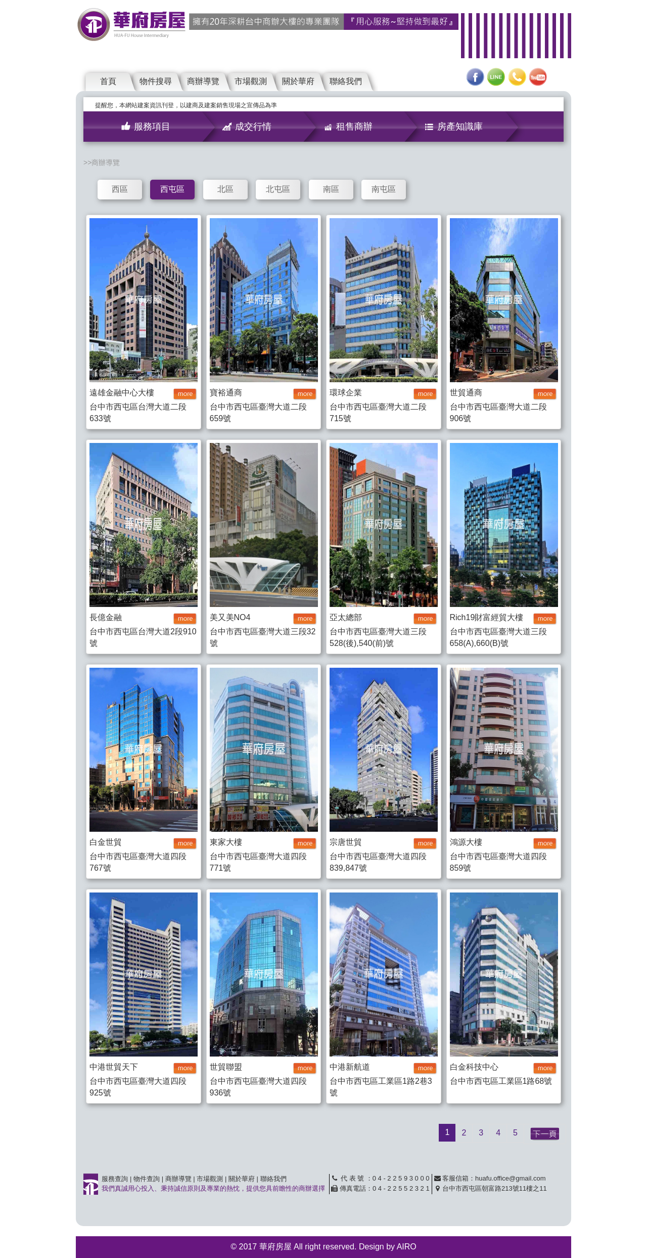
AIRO (407, 1246)
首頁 (108, 81)
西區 (120, 189)
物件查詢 (146, 1179)
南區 (331, 189)
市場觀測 (251, 81)
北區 (225, 189)
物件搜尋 (156, 81)
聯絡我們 (346, 81)
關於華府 (298, 81)
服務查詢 (115, 1179)
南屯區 (384, 189)
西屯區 (172, 189)
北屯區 (278, 189)
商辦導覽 (203, 81)
